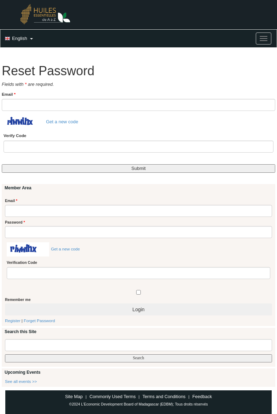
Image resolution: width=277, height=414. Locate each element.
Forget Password (39, 320)
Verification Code (22, 262)
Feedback (202, 396)
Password (15, 222)
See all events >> (21, 381)
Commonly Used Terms (112, 396)
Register (13, 320)
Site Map (74, 396)
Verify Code (15, 135)
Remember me (17, 299)
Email (9, 94)
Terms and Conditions (164, 396)
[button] (18, 39)
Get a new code (62, 122)
